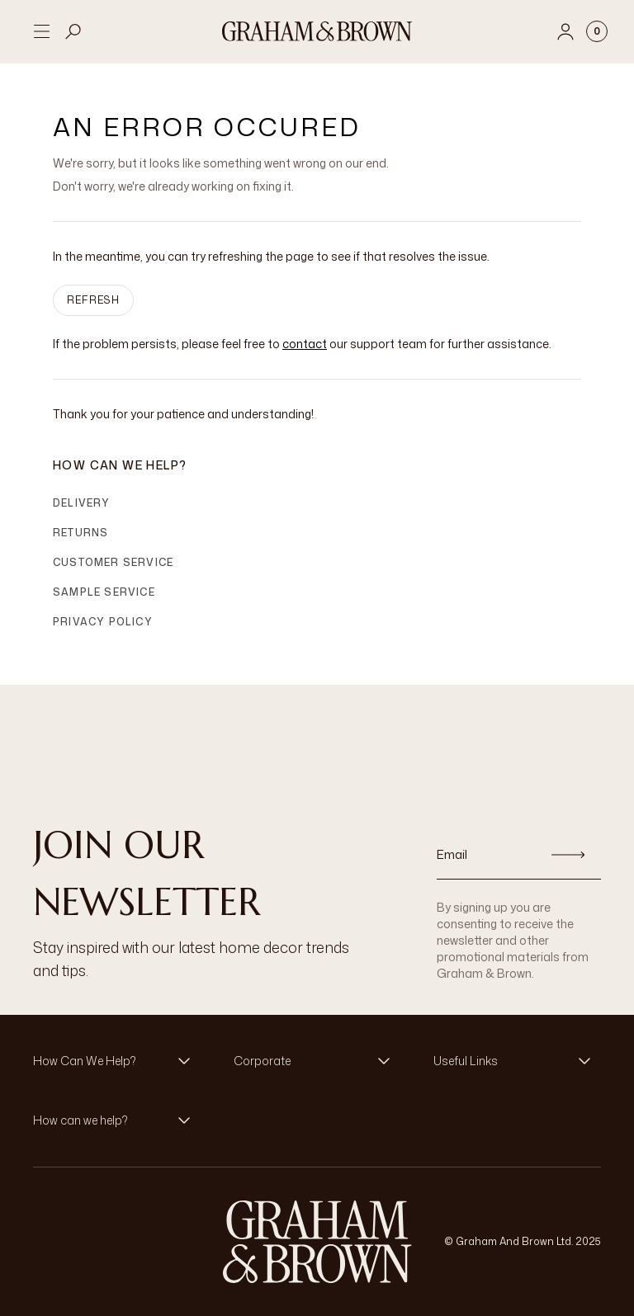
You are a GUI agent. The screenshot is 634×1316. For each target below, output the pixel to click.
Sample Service (104, 592)
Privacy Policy (103, 622)
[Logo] (317, 31)
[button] (117, 1061)
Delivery (82, 503)
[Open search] (73, 31)
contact (304, 343)
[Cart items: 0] (597, 31)
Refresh (93, 300)
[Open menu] (41, 31)
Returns (80, 533)
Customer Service (113, 562)
